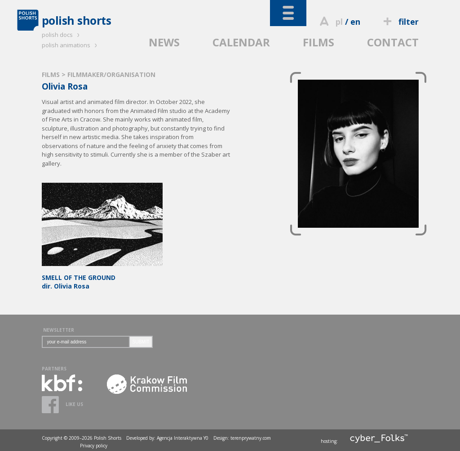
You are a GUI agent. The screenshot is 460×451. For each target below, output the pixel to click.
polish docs (62, 35)
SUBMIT (141, 341)
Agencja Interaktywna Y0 (182, 438)
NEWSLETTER (58, 330)
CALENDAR (241, 42)
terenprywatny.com (250, 438)
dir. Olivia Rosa (102, 277)
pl (339, 21)
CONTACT (393, 42)
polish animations (71, 45)
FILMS (318, 42)
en (355, 21)
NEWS (164, 42)
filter (399, 21)
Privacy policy (93, 445)
